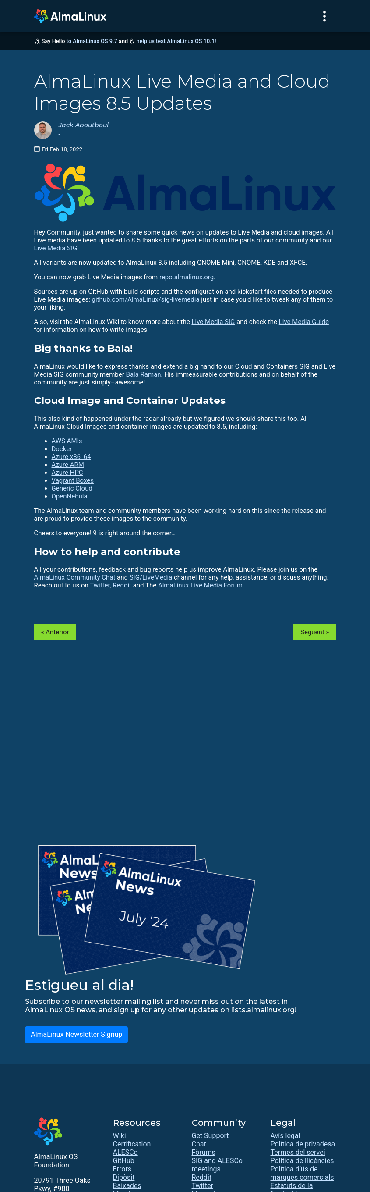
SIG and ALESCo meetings (217, 1164)
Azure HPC (67, 473)
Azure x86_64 (71, 457)
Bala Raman (143, 374)
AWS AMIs (67, 441)
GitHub (123, 1160)
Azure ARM (68, 465)
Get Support (210, 1136)
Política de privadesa (303, 1144)
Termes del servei (298, 1152)
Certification (132, 1144)
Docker (62, 449)
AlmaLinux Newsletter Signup (76, 1034)
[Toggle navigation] (324, 16)
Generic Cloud (72, 488)
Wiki (119, 1136)
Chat (199, 1144)
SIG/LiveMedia (151, 577)
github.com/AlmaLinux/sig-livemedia (146, 299)
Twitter (99, 585)
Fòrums (203, 1152)
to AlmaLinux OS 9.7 (92, 41)
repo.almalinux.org (186, 277)
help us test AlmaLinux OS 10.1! (176, 41)
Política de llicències (302, 1160)
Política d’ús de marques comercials (302, 1173)
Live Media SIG (56, 248)
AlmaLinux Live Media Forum (200, 585)
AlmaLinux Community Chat (75, 577)
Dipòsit (124, 1177)
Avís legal (285, 1136)
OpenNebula (70, 496)
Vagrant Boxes (73, 480)
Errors (122, 1169)
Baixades (127, 1185)
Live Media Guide (304, 322)
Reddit (122, 585)
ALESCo (125, 1152)
